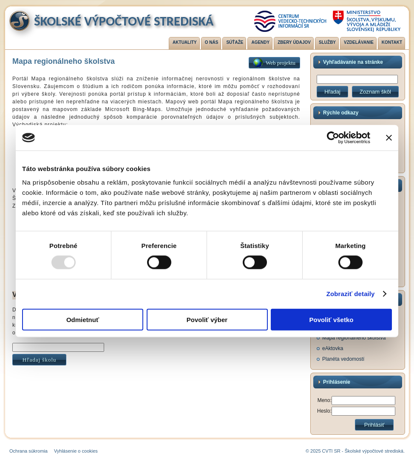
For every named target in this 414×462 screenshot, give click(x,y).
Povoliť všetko (331, 319)
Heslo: (324, 411)
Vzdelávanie (359, 42)
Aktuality (185, 42)
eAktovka (332, 348)
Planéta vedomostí (343, 359)
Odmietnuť (82, 319)
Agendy (260, 42)
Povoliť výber (207, 319)
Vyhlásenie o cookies (76, 450)
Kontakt (392, 42)
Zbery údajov (294, 42)
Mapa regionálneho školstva (354, 338)
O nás (211, 42)
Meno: (325, 400)
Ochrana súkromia (28, 450)
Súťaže (234, 42)
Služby (327, 42)
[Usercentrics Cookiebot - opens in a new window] (333, 137)
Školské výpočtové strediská (123, 21)
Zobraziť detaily (350, 293)
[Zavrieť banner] (389, 138)
